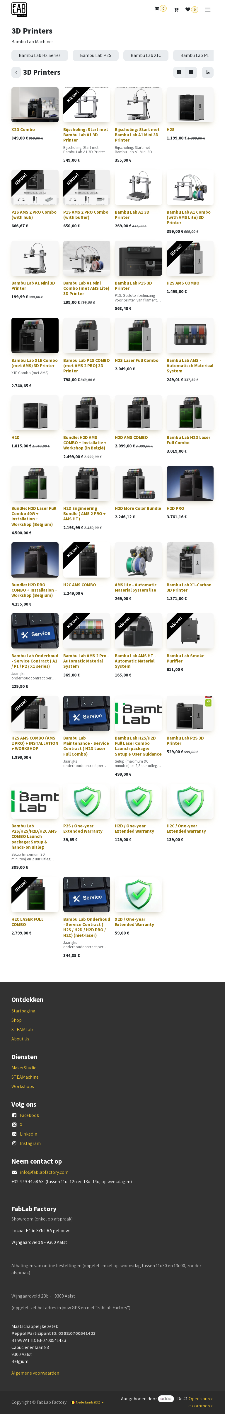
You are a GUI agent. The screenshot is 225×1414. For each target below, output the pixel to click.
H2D (15, 437)
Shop (16, 1020)
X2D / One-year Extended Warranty (134, 921)
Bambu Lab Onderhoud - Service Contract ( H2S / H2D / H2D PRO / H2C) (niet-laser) (86, 927)
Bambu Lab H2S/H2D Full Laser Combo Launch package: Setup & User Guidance (138, 746)
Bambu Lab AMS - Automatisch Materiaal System (190, 365)
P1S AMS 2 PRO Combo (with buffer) (85, 214)
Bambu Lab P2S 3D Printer (185, 740)
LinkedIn (28, 1134)
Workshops (22, 1086)
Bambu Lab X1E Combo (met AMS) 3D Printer (34, 362)
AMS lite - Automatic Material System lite (136, 587)
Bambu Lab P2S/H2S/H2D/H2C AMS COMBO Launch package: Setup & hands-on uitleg (34, 836)
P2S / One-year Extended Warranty (83, 828)
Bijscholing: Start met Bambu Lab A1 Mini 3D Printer (137, 135)
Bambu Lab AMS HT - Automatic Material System (135, 661)
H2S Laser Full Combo (136, 360)
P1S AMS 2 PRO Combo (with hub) (34, 214)
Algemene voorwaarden (35, 1373)
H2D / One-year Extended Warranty (134, 828)
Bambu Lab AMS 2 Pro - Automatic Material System (86, 661)
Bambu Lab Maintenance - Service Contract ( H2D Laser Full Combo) (86, 746)
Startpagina (23, 1011)
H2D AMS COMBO (131, 437)
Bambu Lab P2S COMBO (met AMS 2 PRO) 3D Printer (86, 365)
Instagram (30, 1143)
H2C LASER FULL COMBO (27, 921)
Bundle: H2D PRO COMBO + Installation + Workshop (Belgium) (34, 590)
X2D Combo (23, 129)
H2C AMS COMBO (79, 584)
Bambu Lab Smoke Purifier (185, 658)
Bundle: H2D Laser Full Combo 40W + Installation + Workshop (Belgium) (33, 516)
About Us (20, 1039)
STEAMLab (22, 1029)
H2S (171, 129)
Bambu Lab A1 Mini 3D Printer (33, 285)
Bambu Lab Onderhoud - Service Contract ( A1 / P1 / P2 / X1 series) (34, 661)
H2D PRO (175, 508)
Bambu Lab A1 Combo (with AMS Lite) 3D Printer (189, 217)
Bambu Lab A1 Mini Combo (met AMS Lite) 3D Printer (86, 288)
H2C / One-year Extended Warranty (186, 828)
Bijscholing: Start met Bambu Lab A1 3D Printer (85, 135)
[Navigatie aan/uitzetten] (208, 10)
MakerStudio (24, 1068)
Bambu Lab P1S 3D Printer (133, 285)
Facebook (29, 1115)
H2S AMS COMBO (183, 283)
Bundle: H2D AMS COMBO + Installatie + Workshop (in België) (85, 443)
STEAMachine (25, 1077)
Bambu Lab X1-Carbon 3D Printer (189, 587)
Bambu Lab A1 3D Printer (132, 214)
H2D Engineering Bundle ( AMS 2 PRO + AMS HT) (84, 513)
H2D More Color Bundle (138, 508)
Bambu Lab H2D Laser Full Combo (188, 440)
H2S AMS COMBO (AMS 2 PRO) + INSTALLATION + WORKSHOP (34, 743)
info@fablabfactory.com (44, 1172)
